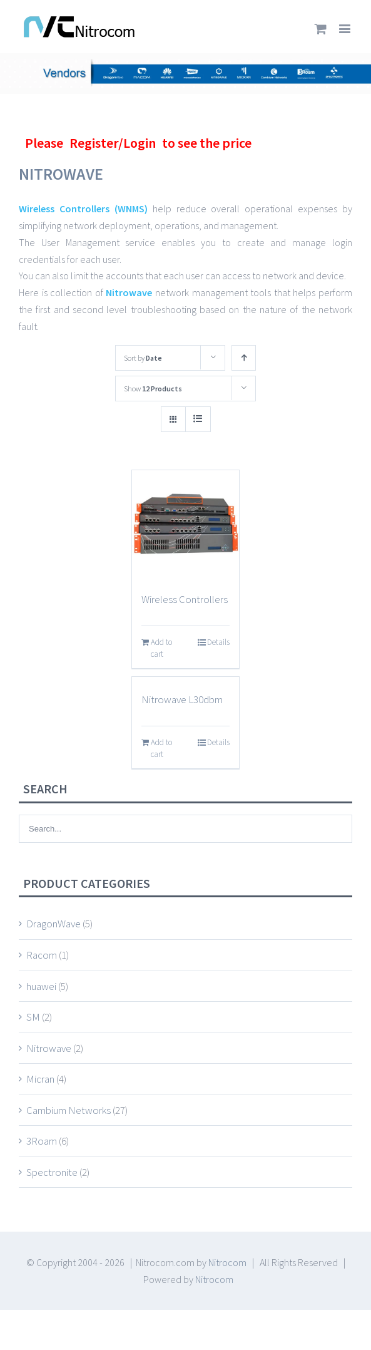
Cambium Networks (68, 1110)
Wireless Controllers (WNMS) (83, 208)
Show (153, 388)
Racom (41, 955)
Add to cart (161, 648)
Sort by (143, 358)
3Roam (41, 1141)
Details (218, 642)
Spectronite (52, 1172)
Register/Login (112, 143)
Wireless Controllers (184, 599)
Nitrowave (130, 292)
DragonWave (53, 923)
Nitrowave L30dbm (182, 699)
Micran (40, 1079)
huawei (41, 986)
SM (33, 1017)
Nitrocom (227, 1262)
